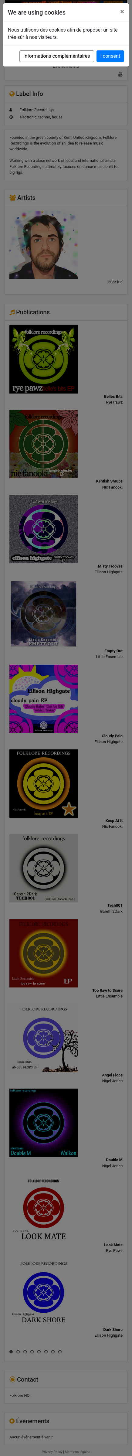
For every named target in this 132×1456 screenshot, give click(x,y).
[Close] (122, 11)
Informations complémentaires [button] (56, 56)
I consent (110, 56)
